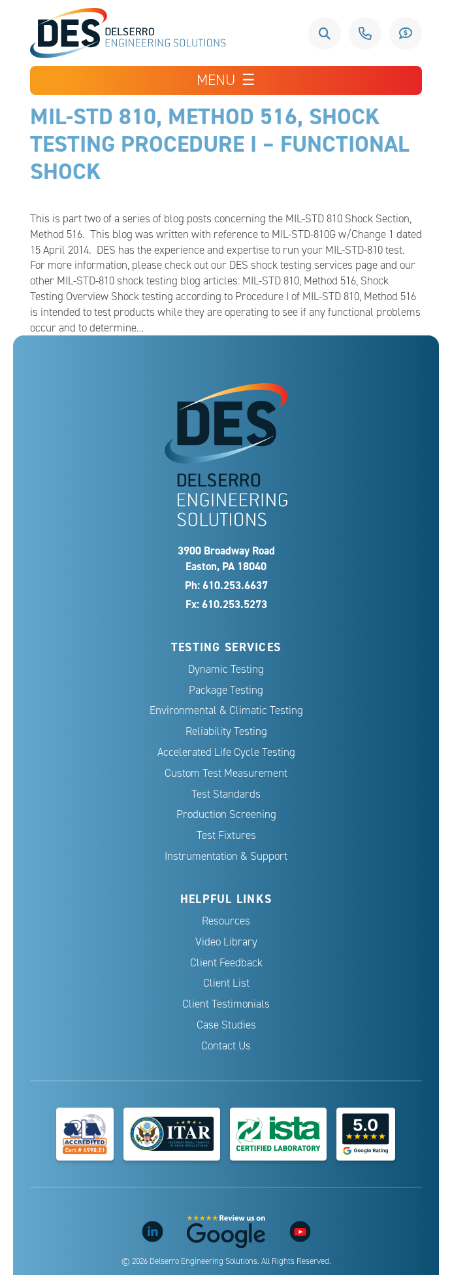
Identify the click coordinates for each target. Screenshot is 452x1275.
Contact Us (226, 1046)
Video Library (226, 942)
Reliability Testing (226, 731)
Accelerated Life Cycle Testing (226, 752)
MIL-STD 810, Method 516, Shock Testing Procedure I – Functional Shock (220, 143)
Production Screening (226, 814)
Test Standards (226, 794)
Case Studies (226, 1025)
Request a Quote (405, 33)
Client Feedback (226, 963)
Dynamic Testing (226, 669)
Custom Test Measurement (226, 773)
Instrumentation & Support (226, 856)
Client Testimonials (226, 1004)
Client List (226, 983)
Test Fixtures (226, 835)
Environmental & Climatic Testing (226, 710)
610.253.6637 (365, 33)
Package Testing (226, 690)
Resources (226, 921)
